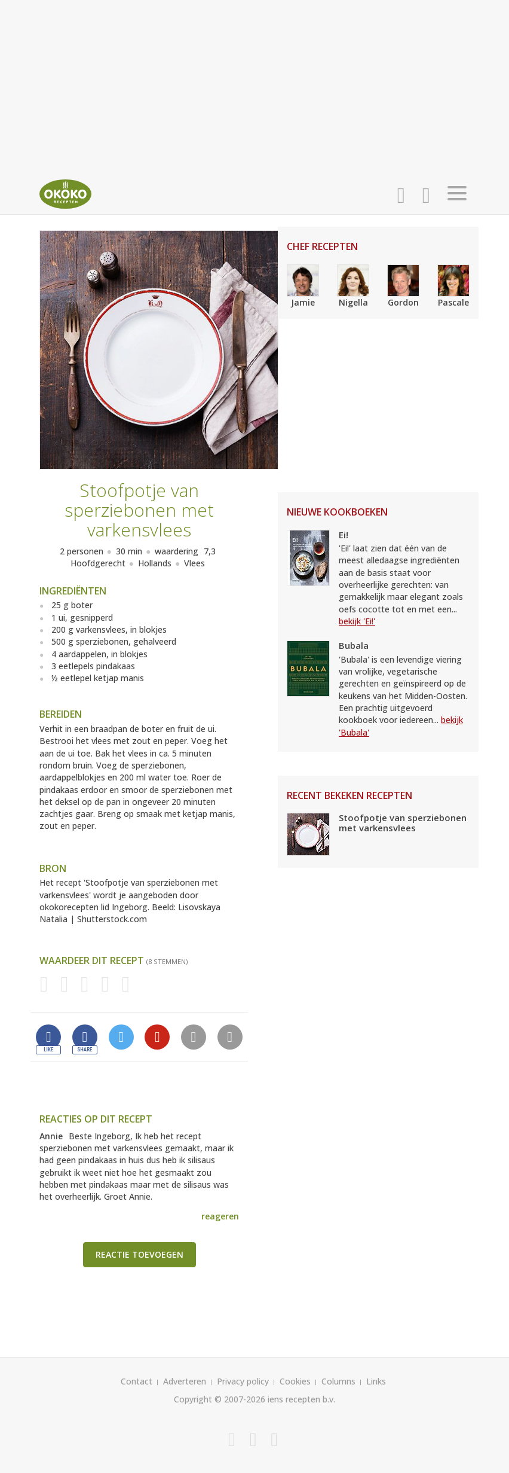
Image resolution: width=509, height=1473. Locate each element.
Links (376, 1381)
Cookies (295, 1381)
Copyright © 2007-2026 (219, 1399)
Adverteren (184, 1381)
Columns (338, 1381)
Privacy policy (243, 1381)
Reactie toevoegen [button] (139, 1254)
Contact (136, 1381)
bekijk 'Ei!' (357, 621)
